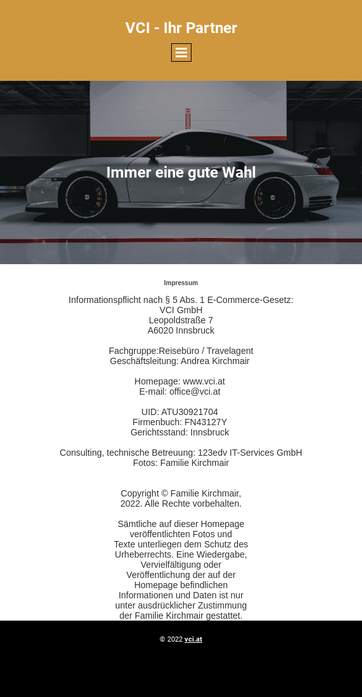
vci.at (193, 639)
